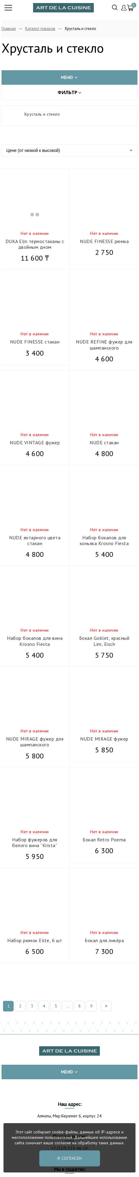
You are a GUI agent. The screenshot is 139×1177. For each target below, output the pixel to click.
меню (69, 77)
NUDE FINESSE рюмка (104, 241)
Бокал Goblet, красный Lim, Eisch (104, 641)
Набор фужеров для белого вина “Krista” (34, 842)
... (68, 1006)
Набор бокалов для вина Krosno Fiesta (35, 641)
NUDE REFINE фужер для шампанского (104, 344)
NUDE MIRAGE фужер (104, 739)
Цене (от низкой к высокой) (33, 150)
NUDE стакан (104, 442)
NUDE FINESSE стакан (35, 342)
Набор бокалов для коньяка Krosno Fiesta (104, 540)
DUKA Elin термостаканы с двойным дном (34, 244)
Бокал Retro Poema (104, 840)
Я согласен (69, 1158)
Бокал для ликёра (104, 940)
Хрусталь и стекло (42, 114)
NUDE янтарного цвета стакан (34, 540)
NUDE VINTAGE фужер (35, 442)
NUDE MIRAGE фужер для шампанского (35, 742)
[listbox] (69, 150)
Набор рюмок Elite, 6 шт (34, 940)
